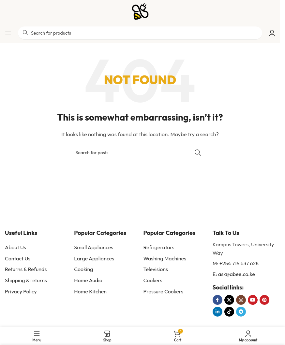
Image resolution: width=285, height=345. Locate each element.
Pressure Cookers (163, 291)
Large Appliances (94, 258)
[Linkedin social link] (217, 312)
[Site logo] (140, 11)
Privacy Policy (21, 291)
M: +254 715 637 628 (236, 263)
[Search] (140, 152)
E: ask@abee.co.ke (234, 274)
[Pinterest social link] (264, 300)
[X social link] (229, 300)
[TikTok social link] (229, 312)
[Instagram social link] (241, 300)
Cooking (83, 269)
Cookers (152, 280)
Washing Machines (164, 258)
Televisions (155, 269)
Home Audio (88, 280)
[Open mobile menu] (8, 33)
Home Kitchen (90, 291)
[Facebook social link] (217, 300)
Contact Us (17, 258)
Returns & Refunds (26, 269)
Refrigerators (158, 247)
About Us (15, 247)
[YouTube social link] (253, 300)
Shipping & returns (26, 280)
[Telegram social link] (241, 312)
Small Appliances (93, 247)
